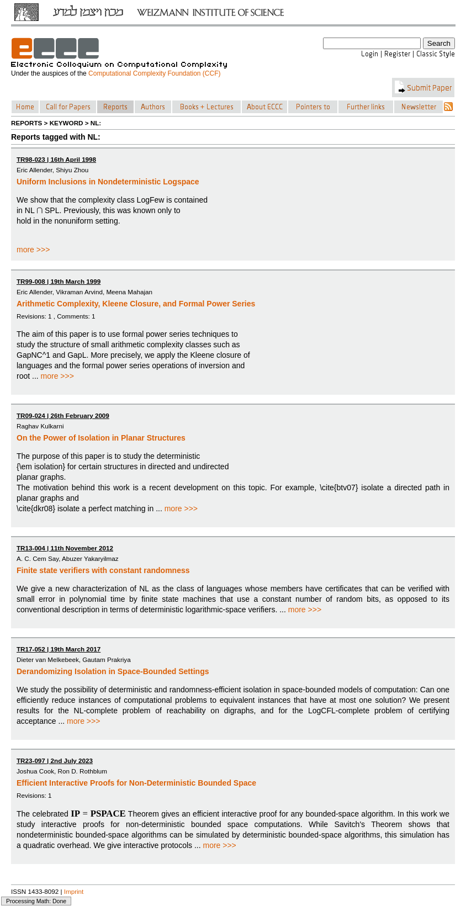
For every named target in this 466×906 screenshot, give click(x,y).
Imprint (74, 891)
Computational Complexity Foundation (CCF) (154, 73)
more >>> (33, 249)
